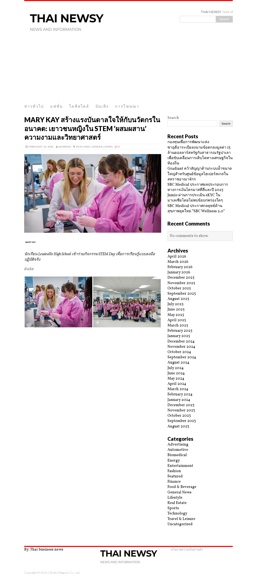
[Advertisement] (128, 70)
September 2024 (181, 357)
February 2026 (180, 267)
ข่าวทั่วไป (34, 106)
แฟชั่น (56, 106)
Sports (173, 508)
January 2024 (178, 400)
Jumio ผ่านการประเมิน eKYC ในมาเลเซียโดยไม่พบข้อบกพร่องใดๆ (195, 198)
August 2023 (178, 426)
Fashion (174, 471)
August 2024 (178, 362)
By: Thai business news (43, 549)
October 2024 (179, 352)
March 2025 (177, 325)
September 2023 (181, 421)
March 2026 (177, 262)
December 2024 (181, 341)
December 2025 (180, 277)
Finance (174, 481)
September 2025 (181, 293)
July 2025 (175, 304)
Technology (177, 513)
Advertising (177, 444)
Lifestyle (174, 497)
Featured (83, 146)
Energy (173, 460)
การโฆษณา (127, 106)
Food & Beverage (181, 487)
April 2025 (176, 320)
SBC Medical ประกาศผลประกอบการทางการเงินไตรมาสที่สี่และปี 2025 (197, 187)
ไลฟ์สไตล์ (79, 106)
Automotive (177, 450)
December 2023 (180, 405)
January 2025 (178, 336)
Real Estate (177, 503)
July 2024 (175, 368)
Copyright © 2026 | (37, 572)
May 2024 (175, 378)
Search (173, 118)
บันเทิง (102, 106)
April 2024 (176, 384)
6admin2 (64, 146)
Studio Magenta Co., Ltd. (65, 572)
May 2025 (175, 315)
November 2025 (181, 283)
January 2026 (178, 272)
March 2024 (177, 389)
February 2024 (180, 394)
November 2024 (181, 346)
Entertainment (180, 466)
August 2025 (178, 299)
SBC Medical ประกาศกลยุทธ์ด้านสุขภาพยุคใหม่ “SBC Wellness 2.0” (196, 208)
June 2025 (176, 309)
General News (101, 146)
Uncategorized (180, 524)
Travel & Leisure (181, 519)
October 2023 (179, 415)
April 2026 (176, 256)
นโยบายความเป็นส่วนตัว (187, 549)
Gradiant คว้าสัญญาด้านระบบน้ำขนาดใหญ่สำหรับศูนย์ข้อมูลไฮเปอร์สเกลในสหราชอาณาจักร (199, 174)
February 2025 (179, 330)
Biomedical (177, 455)
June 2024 (176, 373)
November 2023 (181, 410)
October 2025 (179, 288)
